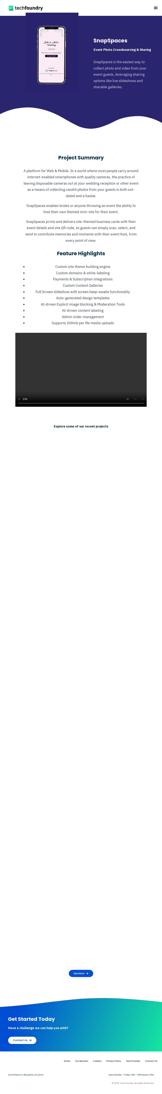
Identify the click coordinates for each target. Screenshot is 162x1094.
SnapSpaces (110, 40)
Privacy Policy (113, 1060)
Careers (97, 1060)
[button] (156, 8)
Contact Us (151, 1060)
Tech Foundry (133, 1060)
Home (67, 1060)
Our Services (81, 1060)
